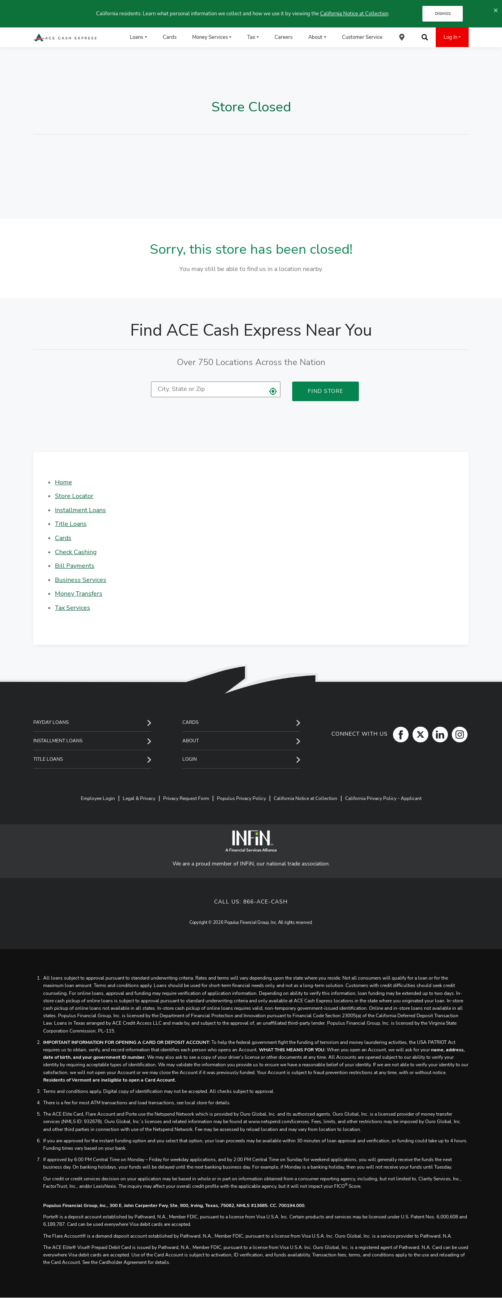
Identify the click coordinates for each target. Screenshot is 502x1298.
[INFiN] (251, 841)
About (190, 741)
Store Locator (74, 496)
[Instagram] (457, 734)
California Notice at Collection (354, 13)
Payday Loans (51, 722)
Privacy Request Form (186, 798)
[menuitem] (402, 37)
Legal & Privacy (139, 798)
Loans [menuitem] (136, 37)
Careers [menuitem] (284, 37)
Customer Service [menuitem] (362, 37)
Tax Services (72, 608)
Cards (63, 538)
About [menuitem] (315, 37)
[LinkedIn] (438, 734)
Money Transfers (78, 593)
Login (189, 759)
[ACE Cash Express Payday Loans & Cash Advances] (65, 37)
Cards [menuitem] (169, 37)
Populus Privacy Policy (241, 798)
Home (63, 482)
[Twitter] (418, 734)
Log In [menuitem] (450, 37)
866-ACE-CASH (265, 901)
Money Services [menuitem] (210, 37)
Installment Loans (80, 510)
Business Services (80, 580)
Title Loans (71, 524)
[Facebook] (399, 734)
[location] (215, 389)
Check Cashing (75, 552)
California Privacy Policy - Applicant (383, 798)
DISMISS (443, 13)
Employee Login (98, 798)
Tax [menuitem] (251, 37)
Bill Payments (75, 566)
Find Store (325, 391)
